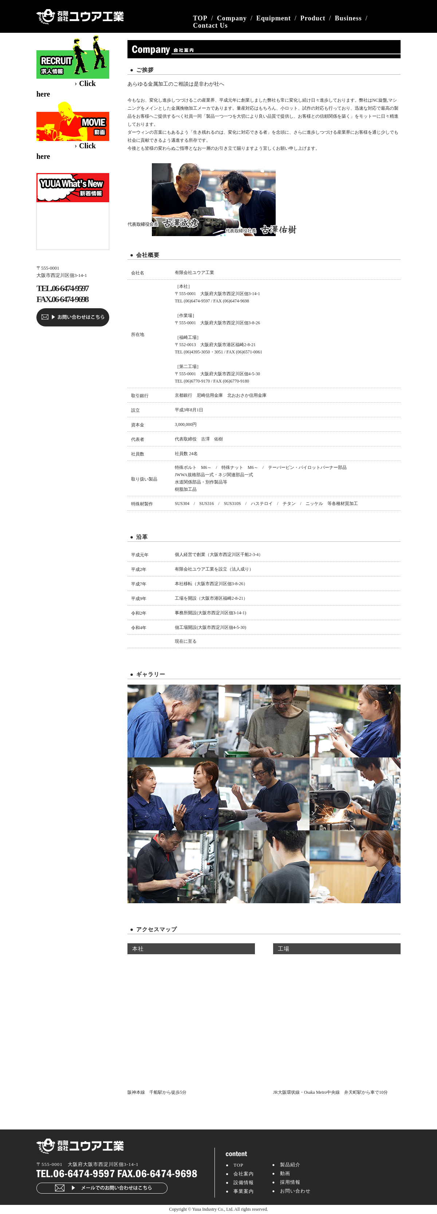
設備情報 (243, 1182)
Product (313, 18)
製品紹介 (290, 1164)
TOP (200, 18)
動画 (285, 1173)
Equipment (273, 18)
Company (232, 18)
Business (348, 18)
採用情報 (290, 1182)
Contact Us (210, 25)
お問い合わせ (295, 1191)
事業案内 (243, 1191)
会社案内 (243, 1173)
